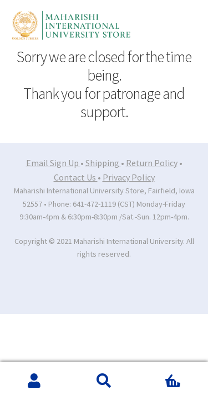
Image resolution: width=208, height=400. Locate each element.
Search (104, 381)
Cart (163, 373)
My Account (34, 381)
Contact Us (76, 177)
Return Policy (151, 162)
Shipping (103, 162)
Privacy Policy (129, 177)
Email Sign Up (53, 162)
